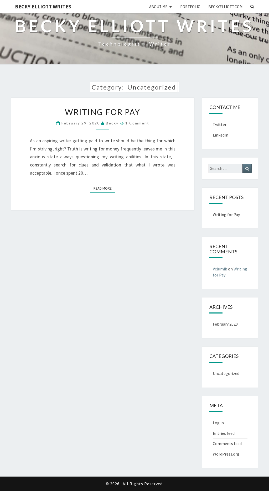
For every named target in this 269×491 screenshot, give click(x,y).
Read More (104, 188)
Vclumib (220, 268)
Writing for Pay (102, 112)
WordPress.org (226, 454)
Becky (112, 123)
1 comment (137, 123)
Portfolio (190, 6)
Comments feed (227, 443)
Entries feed (224, 433)
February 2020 (225, 324)
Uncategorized (226, 373)
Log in (218, 422)
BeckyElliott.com (225, 6)
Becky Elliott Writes (43, 6)
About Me (158, 6)
